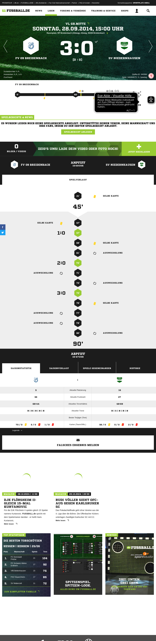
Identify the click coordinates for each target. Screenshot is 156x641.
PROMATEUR (7, 3)
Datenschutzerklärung (20, 634)
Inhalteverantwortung (68, 634)
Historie (135, 368)
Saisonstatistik (21, 368)
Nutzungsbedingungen (38, 634)
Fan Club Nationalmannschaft (59, 3)
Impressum (6, 634)
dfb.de (16, 3)
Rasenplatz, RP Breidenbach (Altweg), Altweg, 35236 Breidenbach (78, 33)
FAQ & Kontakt (84, 3)
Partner (74, 3)
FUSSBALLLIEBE (27, 3)
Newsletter (96, 3)
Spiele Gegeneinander (97, 368)
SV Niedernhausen (124, 58)
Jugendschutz (53, 634)
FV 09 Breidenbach (31, 58)
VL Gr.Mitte (78, 23)
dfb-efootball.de (41, 3)
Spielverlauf (78, 180)
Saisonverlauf (59, 368)
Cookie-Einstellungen (86, 634)
